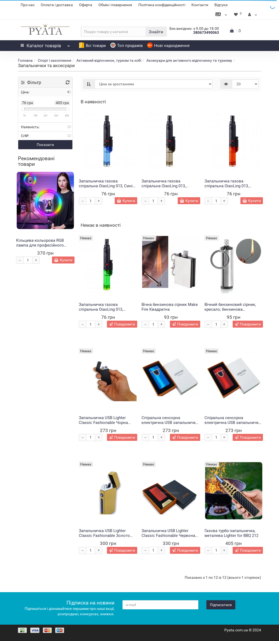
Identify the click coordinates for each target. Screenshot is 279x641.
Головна (25, 60)
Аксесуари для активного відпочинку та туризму (189, 60)
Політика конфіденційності (161, 5)
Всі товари (92, 45)
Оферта (85, 5)
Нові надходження (168, 45)
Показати (45, 144)
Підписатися (221, 605)
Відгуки (221, 5)
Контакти (199, 5)
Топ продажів (126, 45)
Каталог (45, 44)
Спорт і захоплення (54, 60)
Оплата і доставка (57, 5)
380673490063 (206, 32)
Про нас (28, 5)
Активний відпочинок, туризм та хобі (108, 60)
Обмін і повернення (115, 5)
